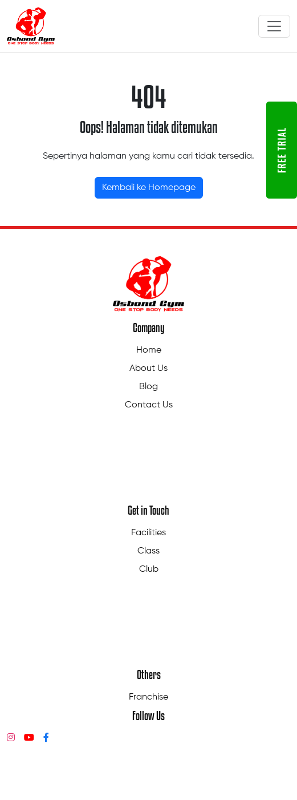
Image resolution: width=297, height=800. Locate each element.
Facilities (148, 533)
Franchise (148, 697)
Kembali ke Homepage (149, 187)
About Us (148, 368)
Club (148, 569)
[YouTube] (29, 738)
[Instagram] (11, 738)
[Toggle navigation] (274, 26)
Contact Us (149, 405)
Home (148, 350)
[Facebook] (46, 738)
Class (148, 551)
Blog (148, 386)
